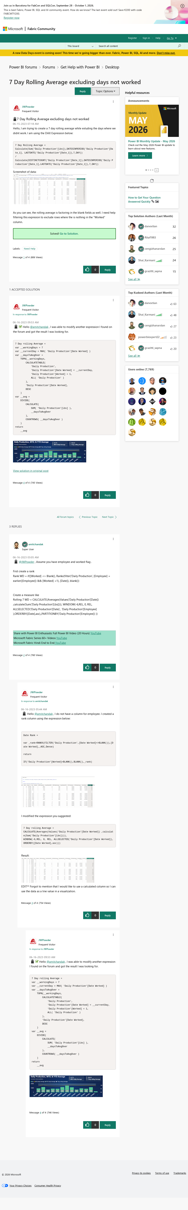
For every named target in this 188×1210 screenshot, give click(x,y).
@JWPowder (26, 567)
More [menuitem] (140, 28)
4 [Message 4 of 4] (24, 488)
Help (158, 37)
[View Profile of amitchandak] (35, 549)
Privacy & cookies (141, 1185)
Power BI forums (23, 66)
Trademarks (179, 1185)
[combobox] (140, 46)
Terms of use (162, 1185)
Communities (111, 28)
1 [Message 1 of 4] (24, 258)
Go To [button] (170, 38)
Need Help (29, 249)
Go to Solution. (69, 234)
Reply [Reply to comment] (108, 500)
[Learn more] (140, 155)
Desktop (112, 66)
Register (132, 37)
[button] (83, 91)
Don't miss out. (166, 53)
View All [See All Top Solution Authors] (134, 279)
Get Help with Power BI (80, 66)
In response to (25, 315)
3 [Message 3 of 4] (32, 910)
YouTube (96, 639)
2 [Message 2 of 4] (24, 660)
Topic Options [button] (104, 91)
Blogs (128, 28)
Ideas (95, 28)
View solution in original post (30, 476)
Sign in (146, 37)
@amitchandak (39, 328)
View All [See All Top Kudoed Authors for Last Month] (134, 356)
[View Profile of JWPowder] (28, 106)
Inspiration (79, 28)
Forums (64, 28)
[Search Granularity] (80, 46)
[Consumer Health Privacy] (48, 1198)
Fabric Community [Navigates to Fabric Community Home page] (41, 28)
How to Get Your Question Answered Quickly (144, 199)
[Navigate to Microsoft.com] (13, 29)
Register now (11, 18)
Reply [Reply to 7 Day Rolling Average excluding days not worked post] (108, 270)
